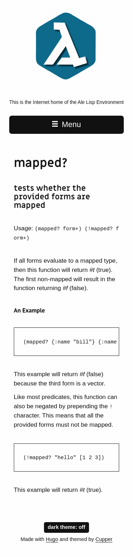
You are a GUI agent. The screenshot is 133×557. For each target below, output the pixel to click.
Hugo (52, 539)
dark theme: (66, 526)
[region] (66, 341)
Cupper (103, 539)
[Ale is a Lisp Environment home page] (66, 81)
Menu (66, 124)
